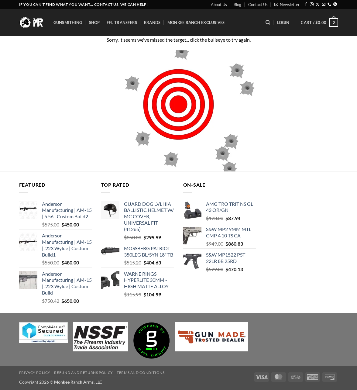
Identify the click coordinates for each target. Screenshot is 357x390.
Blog (237, 4)
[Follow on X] (317, 4)
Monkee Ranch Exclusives (196, 22)
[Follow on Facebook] (306, 4)
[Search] (268, 22)
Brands (152, 22)
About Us (219, 4)
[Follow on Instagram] (312, 4)
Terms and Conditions (140, 372)
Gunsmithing (67, 22)
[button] (287, 5)
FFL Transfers (122, 22)
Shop (94, 22)
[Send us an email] (323, 4)
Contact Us (258, 4)
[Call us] (329, 4)
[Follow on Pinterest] (335, 4)
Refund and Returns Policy (83, 372)
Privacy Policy (35, 372)
